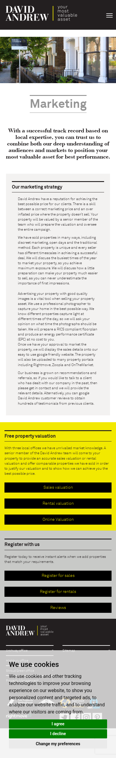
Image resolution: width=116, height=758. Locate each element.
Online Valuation (58, 520)
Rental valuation (58, 503)
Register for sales (58, 576)
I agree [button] (57, 723)
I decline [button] (58, 733)
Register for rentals (58, 592)
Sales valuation (58, 487)
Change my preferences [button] (58, 743)
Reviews (58, 608)
